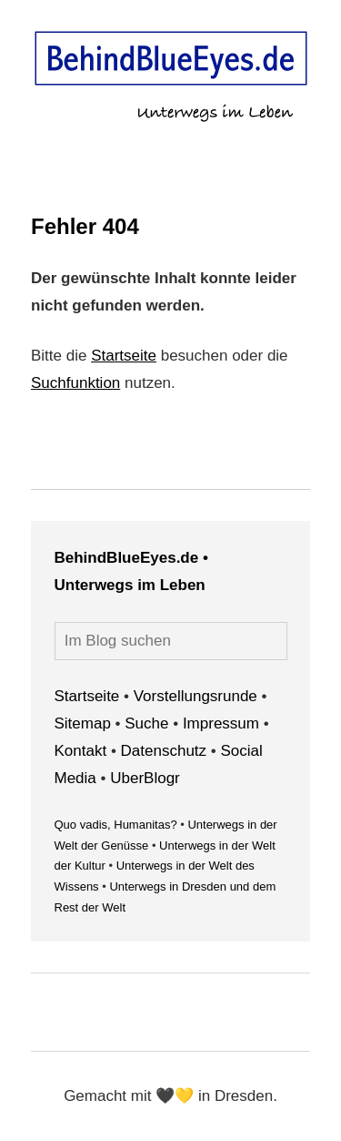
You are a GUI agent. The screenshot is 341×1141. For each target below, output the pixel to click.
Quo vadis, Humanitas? (116, 824)
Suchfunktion (75, 383)
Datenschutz (164, 750)
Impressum (221, 723)
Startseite (123, 355)
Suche (146, 723)
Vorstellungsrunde (195, 696)
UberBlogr (145, 778)
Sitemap (83, 723)
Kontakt (81, 750)
